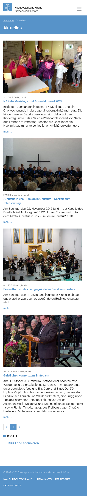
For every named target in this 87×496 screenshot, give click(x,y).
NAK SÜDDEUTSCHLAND (17, 479)
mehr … (7, 131)
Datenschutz (12, 485)
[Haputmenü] (79, 9)
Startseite (8, 20)
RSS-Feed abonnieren (23, 443)
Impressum (62, 479)
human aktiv (43, 479)
